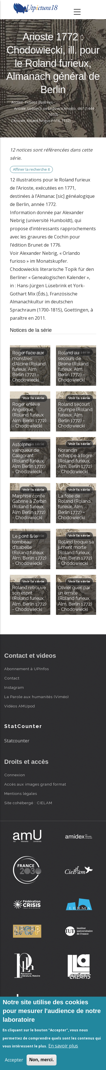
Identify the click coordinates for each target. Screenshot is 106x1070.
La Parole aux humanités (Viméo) (36, 696)
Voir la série (33, 398)
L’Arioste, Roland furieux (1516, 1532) (40, 120)
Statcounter (16, 741)
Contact (12, 678)
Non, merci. (41, 1059)
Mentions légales (20, 793)
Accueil (17, 102)
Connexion (14, 775)
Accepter (14, 1060)
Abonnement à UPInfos (26, 668)
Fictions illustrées (39, 102)
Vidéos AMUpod (19, 706)
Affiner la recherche (31, 169)
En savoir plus (63, 1046)
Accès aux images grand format (35, 784)
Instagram (14, 687)
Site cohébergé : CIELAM (28, 803)
